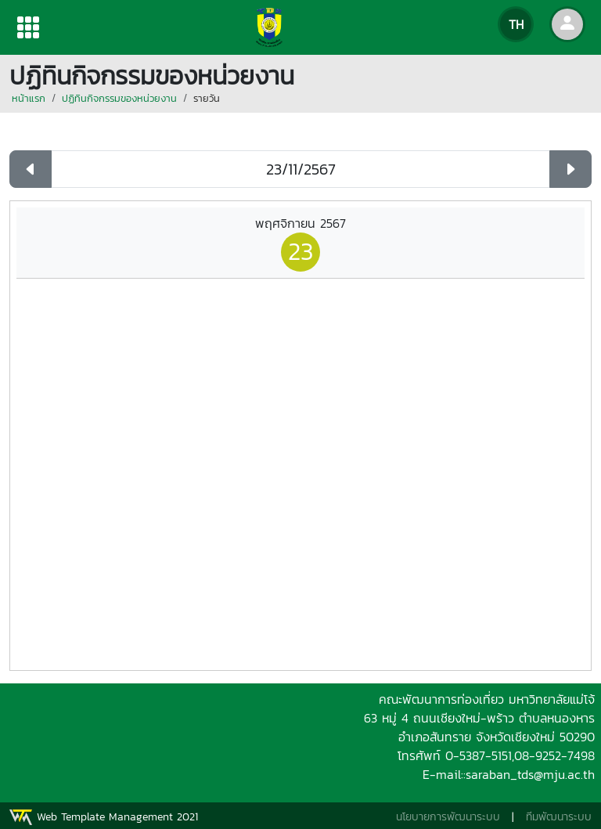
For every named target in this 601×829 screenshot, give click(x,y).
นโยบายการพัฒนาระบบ (448, 817)
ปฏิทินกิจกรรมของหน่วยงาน (119, 98)
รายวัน (206, 98)
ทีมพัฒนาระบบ (559, 817)
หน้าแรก (28, 98)
